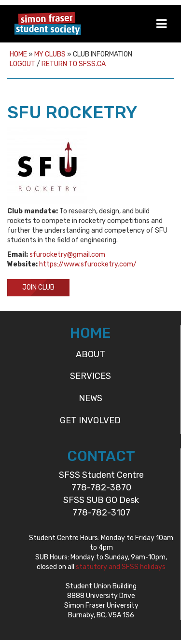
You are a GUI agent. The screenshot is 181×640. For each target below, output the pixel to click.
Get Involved (90, 420)
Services (90, 376)
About (90, 354)
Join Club (38, 287)
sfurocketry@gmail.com (67, 254)
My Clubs (50, 54)
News (90, 398)
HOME (90, 333)
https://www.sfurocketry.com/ (88, 264)
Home (18, 54)
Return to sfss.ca (74, 64)
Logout (22, 64)
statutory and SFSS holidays (121, 567)
